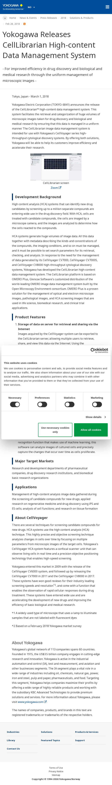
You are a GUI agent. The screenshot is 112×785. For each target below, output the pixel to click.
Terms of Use (56, 767)
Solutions (46, 731)
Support (80, 740)
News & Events (28, 17)
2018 (63, 17)
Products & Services (86, 731)
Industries (13, 731)
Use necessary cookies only (55, 429)
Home (12, 17)
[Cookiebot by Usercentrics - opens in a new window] (93, 350)
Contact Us (13, 748)
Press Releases (48, 17)
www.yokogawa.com (32, 702)
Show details (94, 417)
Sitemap (56, 774)
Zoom (56, 188)
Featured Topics (50, 740)
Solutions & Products (81, 17)
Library (11, 740)
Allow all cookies (91, 429)
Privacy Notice (56, 771)
